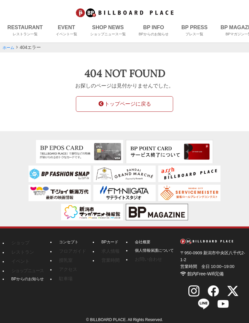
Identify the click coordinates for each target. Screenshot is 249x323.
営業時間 (105, 259)
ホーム (9, 47)
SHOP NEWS (108, 31)
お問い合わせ (141, 259)
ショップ (19, 242)
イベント (19, 259)
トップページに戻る (124, 104)
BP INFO (154, 31)
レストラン (21, 250)
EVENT (66, 31)
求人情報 (105, 250)
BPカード (106, 242)
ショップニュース (25, 267)
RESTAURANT (25, 31)
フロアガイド (70, 250)
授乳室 (65, 259)
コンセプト (68, 242)
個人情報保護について (149, 250)
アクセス (67, 267)
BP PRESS (195, 31)
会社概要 (137, 242)
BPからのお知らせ (27, 275)
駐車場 (65, 275)
